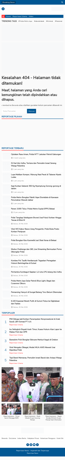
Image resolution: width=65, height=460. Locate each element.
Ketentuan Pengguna (50, 442)
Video (31, 16)
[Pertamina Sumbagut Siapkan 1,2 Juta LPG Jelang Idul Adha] (6, 276)
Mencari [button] (32, 111)
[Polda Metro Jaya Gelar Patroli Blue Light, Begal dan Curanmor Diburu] (6, 287)
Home (8, 16)
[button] (11, 415)
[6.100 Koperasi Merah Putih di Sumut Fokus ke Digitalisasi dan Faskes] (6, 308)
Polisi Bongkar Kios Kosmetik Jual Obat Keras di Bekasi (33, 242)
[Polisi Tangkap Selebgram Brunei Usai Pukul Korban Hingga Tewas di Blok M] (6, 223)
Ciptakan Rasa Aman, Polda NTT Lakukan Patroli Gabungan (36, 155)
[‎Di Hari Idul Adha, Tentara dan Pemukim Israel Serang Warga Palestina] (6, 167)
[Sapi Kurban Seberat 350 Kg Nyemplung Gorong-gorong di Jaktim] (6, 190)
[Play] (32, 388)
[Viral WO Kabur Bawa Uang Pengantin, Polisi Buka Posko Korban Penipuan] (6, 234)
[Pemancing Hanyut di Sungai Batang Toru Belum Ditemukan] (6, 297)
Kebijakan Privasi (35, 442)
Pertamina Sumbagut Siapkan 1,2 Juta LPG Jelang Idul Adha (36, 275)
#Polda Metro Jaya (25, 21)
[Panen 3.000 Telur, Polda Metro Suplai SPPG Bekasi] (6, 212)
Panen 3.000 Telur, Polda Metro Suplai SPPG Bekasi (33, 210)
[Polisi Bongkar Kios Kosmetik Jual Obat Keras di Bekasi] (6, 244)
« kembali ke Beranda (10, 105)
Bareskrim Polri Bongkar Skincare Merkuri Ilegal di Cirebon (33, 343)
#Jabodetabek (41, 21)
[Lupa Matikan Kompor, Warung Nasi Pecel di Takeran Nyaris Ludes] (6, 179)
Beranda (5, 442)
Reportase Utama (20, 16)
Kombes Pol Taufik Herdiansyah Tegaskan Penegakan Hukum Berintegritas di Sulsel (33, 264)
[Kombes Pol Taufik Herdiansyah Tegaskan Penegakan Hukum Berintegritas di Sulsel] (6, 266)
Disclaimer (13, 442)
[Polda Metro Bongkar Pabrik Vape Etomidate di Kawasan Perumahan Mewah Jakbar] (6, 202)
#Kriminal (52, 21)
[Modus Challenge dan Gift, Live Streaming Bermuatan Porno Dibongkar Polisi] (6, 255)
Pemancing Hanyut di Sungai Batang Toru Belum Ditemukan (36, 295)
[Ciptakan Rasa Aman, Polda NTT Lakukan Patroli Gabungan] (6, 156)
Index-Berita (23, 442)
